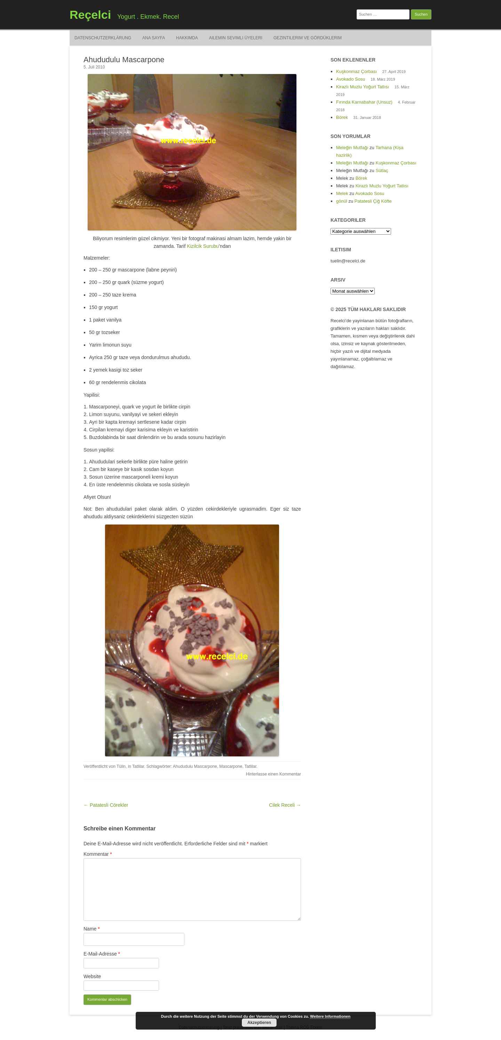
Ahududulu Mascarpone (195, 766)
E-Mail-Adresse (102, 954)
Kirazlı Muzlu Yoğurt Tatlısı (362, 86)
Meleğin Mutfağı (352, 147)
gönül (341, 201)
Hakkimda (187, 37)
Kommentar (98, 854)
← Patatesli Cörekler (106, 805)
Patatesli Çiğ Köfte (373, 201)
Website (92, 976)
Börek (342, 117)
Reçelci (90, 14)
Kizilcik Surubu (203, 246)
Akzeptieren (259, 1022)
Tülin (121, 766)
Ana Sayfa (153, 37)
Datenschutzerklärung (102, 37)
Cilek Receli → (285, 805)
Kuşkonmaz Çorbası (356, 71)
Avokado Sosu (350, 79)
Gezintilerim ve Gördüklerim (307, 37)
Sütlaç (381, 170)
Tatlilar (138, 766)
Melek (342, 193)
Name (92, 929)
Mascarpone (230, 766)
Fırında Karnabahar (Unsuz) (364, 102)
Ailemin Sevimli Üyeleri (235, 37)
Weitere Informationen (330, 1016)
